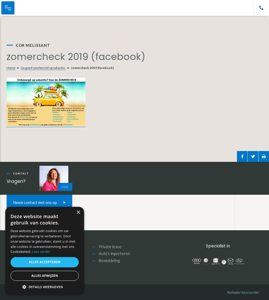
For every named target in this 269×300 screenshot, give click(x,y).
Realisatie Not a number (243, 292)
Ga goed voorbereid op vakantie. (43, 68)
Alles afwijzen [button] (44, 275)
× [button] (78, 212)
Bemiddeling (109, 260)
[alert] (44, 251)
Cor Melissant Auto (31, 8)
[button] (45, 287)
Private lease (110, 246)
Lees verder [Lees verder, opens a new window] (41, 251)
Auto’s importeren (114, 253)
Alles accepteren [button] (45, 262)
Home (11, 68)
